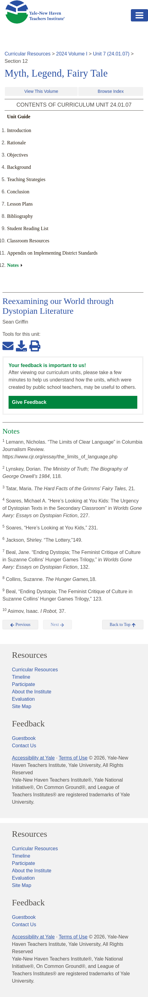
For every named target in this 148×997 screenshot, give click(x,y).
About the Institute (31, 691)
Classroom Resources (28, 240)
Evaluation (23, 699)
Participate (23, 684)
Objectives (17, 154)
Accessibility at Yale (33, 757)
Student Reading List (27, 228)
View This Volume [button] (41, 91)
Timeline (21, 677)
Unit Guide (18, 116)
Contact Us (24, 745)
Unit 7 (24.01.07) (111, 53)
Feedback (28, 723)
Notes (13, 265)
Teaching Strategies (26, 179)
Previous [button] (20, 624)
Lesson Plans (20, 204)
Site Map (21, 706)
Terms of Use (73, 757)
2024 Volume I (71, 53)
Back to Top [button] (123, 624)
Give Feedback (29, 402)
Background (19, 167)
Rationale (16, 142)
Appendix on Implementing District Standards (52, 253)
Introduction (19, 130)
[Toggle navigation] (139, 15)
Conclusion (18, 191)
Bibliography (20, 216)
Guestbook (23, 738)
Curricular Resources (27, 53)
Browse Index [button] (111, 91)
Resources (29, 655)
